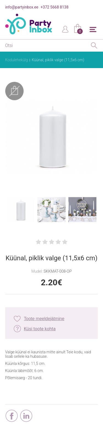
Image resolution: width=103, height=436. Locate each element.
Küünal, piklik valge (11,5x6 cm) (58, 60)
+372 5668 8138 (54, 7)
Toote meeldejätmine (44, 318)
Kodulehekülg (16, 60)
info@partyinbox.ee (21, 7)
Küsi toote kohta (40, 328)
